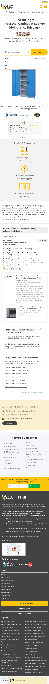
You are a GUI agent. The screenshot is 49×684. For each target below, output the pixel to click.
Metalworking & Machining (33, 630)
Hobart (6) (34, 255)
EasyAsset (22, 531)
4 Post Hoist (8, 444)
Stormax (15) (18, 249)
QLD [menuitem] (7, 65)
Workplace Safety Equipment (33, 673)
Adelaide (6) (7, 257)
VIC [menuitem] (6, 62)
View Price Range (39, 58)
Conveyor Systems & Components (11, 633)
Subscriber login (24, 613)
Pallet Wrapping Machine (12, 469)
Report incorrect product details (32, 393)
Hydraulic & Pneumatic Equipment (11, 657)
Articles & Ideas (5, 577)
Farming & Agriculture (7, 648)
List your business (24, 603)
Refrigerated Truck (32, 451)
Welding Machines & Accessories (35, 664)
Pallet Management (31, 639)
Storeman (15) (29, 249)
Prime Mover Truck (32, 448)
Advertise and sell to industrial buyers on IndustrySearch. (21, 536)
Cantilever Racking (17, 261)
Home (3, 574)
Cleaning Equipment (7, 627)
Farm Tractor (8, 463)
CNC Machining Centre (11, 452)
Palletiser (29, 443)
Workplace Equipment (31, 670)
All (18, 251)
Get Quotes (39, 52)
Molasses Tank (37, 265)
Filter (42, 240)
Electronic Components (8, 645)
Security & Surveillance (32, 645)
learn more (10, 423)
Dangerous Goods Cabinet (34, 261)
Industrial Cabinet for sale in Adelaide (16, 387)
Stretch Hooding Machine (34, 460)
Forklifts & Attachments (8, 654)
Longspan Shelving (9, 265)
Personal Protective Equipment (34, 642)
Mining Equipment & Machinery (34, 633)
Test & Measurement (31, 648)
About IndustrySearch (7, 580)
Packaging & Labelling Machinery (35, 636)
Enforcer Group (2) (9, 251)
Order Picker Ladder (10, 267)
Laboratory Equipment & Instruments (36, 621)
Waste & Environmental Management (36, 661)
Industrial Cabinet (9, 245)
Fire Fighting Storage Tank (12, 263)
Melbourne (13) (31, 253)
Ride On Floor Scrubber (34, 454)
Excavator (7, 460)
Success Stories (5, 596)
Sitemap (3, 599)
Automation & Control (7, 621)
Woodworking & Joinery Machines (35, 666)
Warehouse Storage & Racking (13, 243)
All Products (7, 240)
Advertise (45, 1)
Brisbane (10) (7, 255)
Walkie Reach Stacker (33, 468)
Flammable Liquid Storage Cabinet (34, 263)
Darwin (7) (25, 255)
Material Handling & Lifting (33, 627)
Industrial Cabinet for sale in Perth (15, 377)
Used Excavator (31, 462)
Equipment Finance (10, 457)
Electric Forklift (9, 455)
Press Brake (30, 446)
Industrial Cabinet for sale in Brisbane (16, 374)
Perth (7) (17, 255)
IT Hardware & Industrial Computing (11, 669)
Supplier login (24, 608)
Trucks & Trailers (30, 654)
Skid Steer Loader (32, 457)
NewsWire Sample (6, 590)
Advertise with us (6, 593)
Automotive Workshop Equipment (11, 624)
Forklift (6, 466)
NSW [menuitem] (7, 58)
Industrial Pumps (6, 665)
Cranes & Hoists (5, 636)
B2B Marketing (5, 584)
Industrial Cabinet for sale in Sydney (15, 367)
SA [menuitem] (6, 69)
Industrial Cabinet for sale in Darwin (15, 380)
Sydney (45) (20, 253)
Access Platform (23, 259)
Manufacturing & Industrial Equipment (36, 624)
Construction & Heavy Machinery (10, 630)
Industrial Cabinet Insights (12, 269)
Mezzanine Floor (23, 265)
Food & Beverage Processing (9, 651)
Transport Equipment (31, 651)
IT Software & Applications (9, 672)
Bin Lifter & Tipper (10, 446)
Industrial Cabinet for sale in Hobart (15, 383)
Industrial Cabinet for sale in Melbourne (16, 370)
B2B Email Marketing (7, 587)
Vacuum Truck (30, 465)
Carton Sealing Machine (11, 449)
